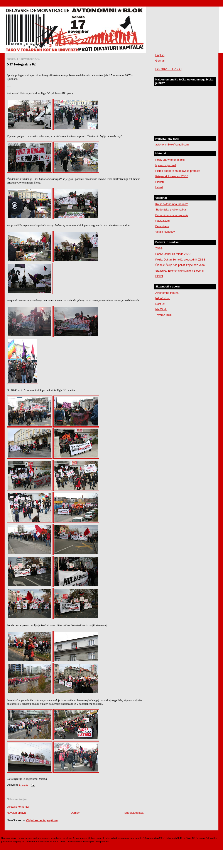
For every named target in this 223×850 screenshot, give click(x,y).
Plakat (159, 276)
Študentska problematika (170, 209)
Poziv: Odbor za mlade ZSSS (173, 254)
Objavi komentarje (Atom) (41, 820)
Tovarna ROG (163, 315)
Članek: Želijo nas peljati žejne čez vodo (180, 265)
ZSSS (158, 248)
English (159, 55)
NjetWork (161, 309)
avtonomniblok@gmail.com (172, 144)
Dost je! (160, 304)
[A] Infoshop (162, 298)
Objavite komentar (18, 806)
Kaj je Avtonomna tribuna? (171, 204)
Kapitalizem (162, 220)
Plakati (159, 182)
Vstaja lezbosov (165, 231)
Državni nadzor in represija (171, 215)
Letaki (159, 187)
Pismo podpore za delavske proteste (177, 170)
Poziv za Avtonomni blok (170, 159)
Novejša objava (16, 812)
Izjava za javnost (165, 165)
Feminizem (162, 226)
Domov (75, 812)
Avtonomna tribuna (167, 292)
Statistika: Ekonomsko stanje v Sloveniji (179, 270)
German (160, 60)
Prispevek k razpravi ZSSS (171, 176)
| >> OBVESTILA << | (168, 69)
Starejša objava (134, 812)
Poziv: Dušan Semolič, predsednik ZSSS (180, 259)
